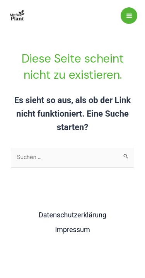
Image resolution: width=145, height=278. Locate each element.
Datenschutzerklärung (72, 215)
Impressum (72, 229)
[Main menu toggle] (129, 15)
